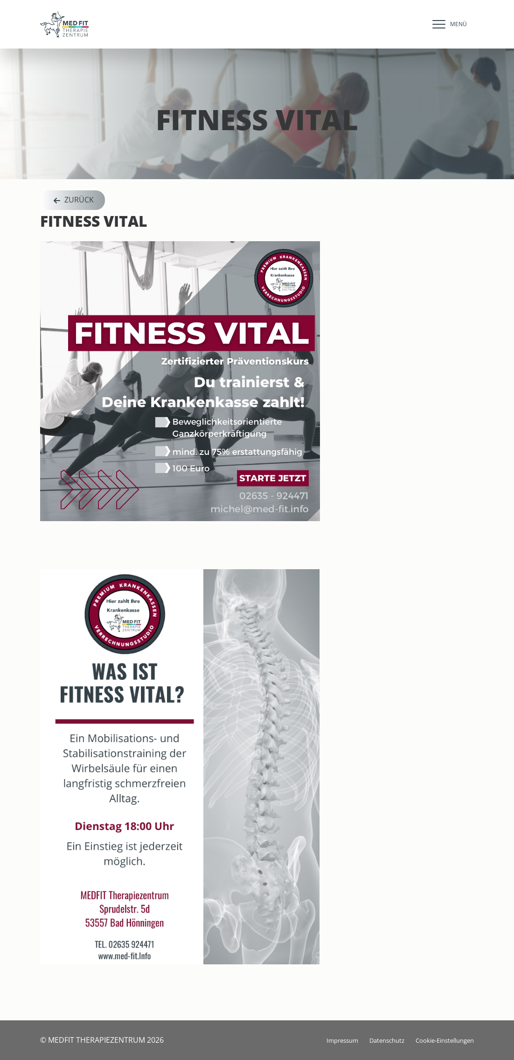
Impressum (342, 1040)
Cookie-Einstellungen (445, 1040)
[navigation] (447, 24)
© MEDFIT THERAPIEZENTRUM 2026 (102, 1040)
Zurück (72, 200)
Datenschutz (386, 1040)
